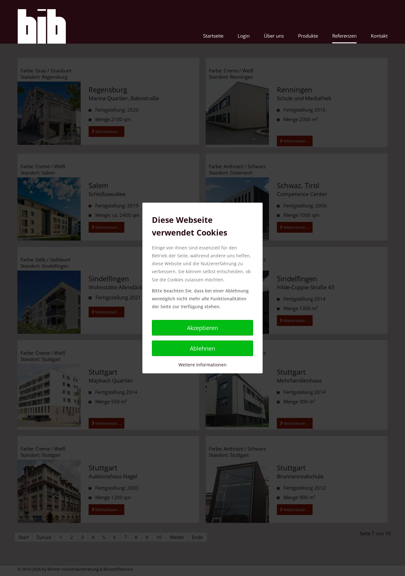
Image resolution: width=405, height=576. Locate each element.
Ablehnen (202, 348)
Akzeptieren (202, 328)
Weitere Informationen (202, 365)
